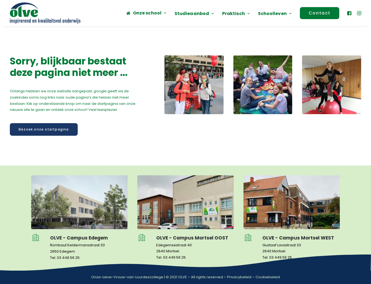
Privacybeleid (239, 277)
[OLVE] (45, 13)
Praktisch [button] (236, 13)
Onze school (149, 13)
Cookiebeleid (268, 277)
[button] (350, 13)
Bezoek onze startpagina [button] (44, 129)
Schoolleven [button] (274, 13)
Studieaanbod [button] (194, 13)
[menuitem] (146, 13)
